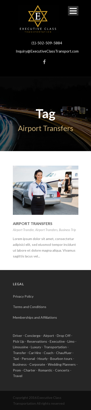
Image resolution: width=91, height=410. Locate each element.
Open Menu (73, 10)
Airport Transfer (23, 230)
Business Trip (67, 230)
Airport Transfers (32, 223)
